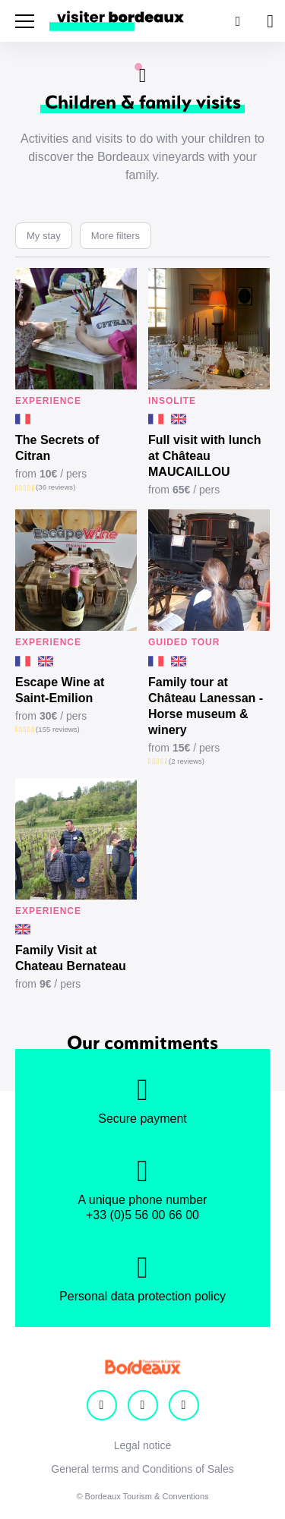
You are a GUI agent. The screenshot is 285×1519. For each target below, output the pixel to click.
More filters (115, 235)
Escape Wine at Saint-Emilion (59, 690)
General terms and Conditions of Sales (142, 1469)
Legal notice (143, 1445)
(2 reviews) (186, 761)
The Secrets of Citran (57, 447)
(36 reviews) (55, 487)
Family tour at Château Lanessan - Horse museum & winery (205, 706)
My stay (44, 235)
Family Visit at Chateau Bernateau (70, 958)
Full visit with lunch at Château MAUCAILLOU (204, 455)
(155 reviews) (58, 729)
